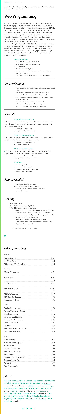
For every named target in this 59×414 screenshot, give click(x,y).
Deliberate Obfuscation (12, 331)
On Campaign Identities (13, 316)
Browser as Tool (10, 325)
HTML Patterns (10, 283)
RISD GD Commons (11, 294)
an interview (29, 391)
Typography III (10, 354)
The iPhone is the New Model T (16, 328)
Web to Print (9, 277)
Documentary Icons (11, 300)
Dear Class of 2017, (11, 314)
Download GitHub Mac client (24, 189)
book (31, 398)
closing (7, 391)
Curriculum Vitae (11, 258)
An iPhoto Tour (10, 261)
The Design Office (11, 288)
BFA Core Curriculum (12, 297)
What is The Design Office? (14, 311)
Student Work (9, 345)
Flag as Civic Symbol (12, 348)
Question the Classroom (13, 319)
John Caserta (7, 2)
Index (14, 2)
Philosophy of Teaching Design (16, 264)
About (20, 2)
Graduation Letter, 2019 (12, 308)
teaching (20, 9)
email (15, 401)
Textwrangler (19, 184)
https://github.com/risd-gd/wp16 (25, 69)
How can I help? (10, 339)
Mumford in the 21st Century (14, 357)
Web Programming (11, 366)
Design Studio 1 (9, 363)
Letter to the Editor (11, 322)
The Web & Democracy (13, 351)
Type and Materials (11, 360)
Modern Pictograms (11, 272)
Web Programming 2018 (13, 342)
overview (42, 393)
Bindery (42, 398)
